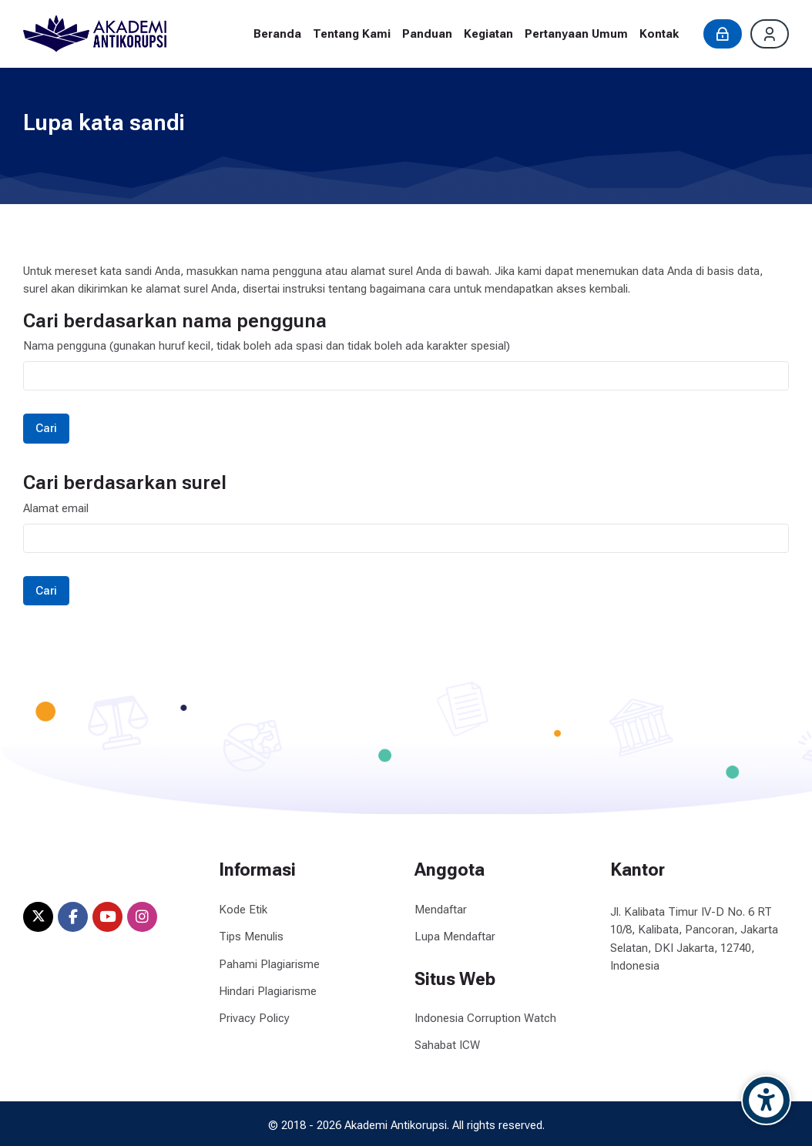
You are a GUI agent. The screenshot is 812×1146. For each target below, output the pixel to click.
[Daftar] (769, 34)
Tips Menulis (251, 936)
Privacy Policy (254, 1018)
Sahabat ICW (447, 1045)
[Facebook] (73, 917)
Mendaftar (440, 909)
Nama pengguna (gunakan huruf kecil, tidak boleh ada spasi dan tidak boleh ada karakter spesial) (266, 346)
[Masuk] (722, 34)
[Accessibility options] (766, 1100)
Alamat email (56, 508)
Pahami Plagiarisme (269, 964)
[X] (38, 917)
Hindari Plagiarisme (268, 991)
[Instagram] (142, 917)
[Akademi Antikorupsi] (94, 33)
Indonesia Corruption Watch (485, 1018)
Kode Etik (243, 909)
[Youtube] (107, 917)
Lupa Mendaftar (454, 936)
